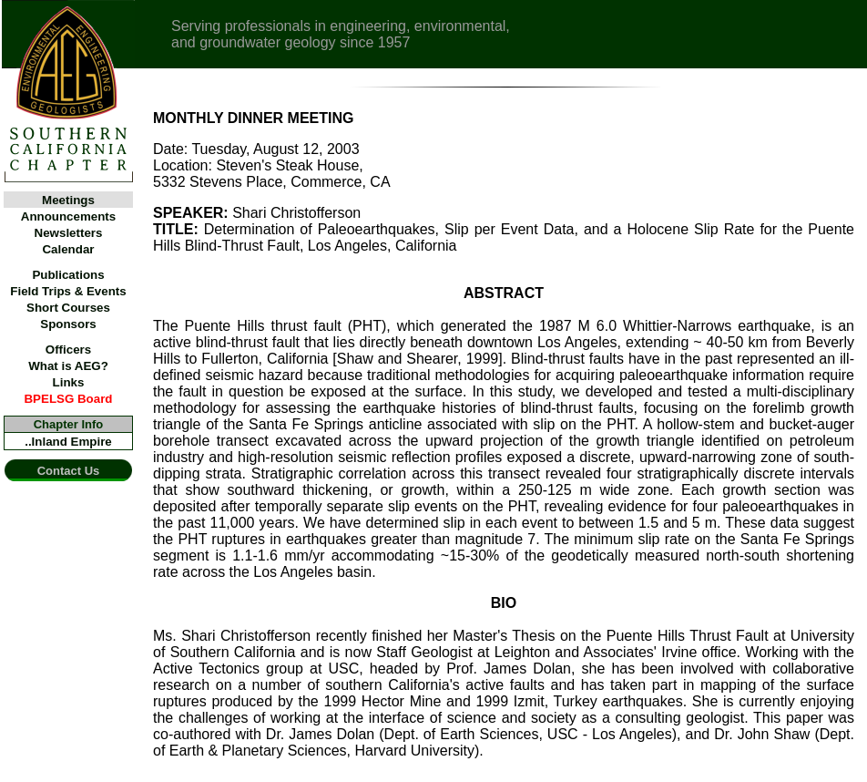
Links (69, 382)
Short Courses (68, 307)
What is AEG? (68, 366)
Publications (68, 275)
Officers (68, 349)
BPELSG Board (68, 399)
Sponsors (68, 324)
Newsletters (69, 233)
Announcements (68, 216)
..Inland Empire (68, 441)
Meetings (68, 200)
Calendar (68, 249)
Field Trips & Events (68, 291)
